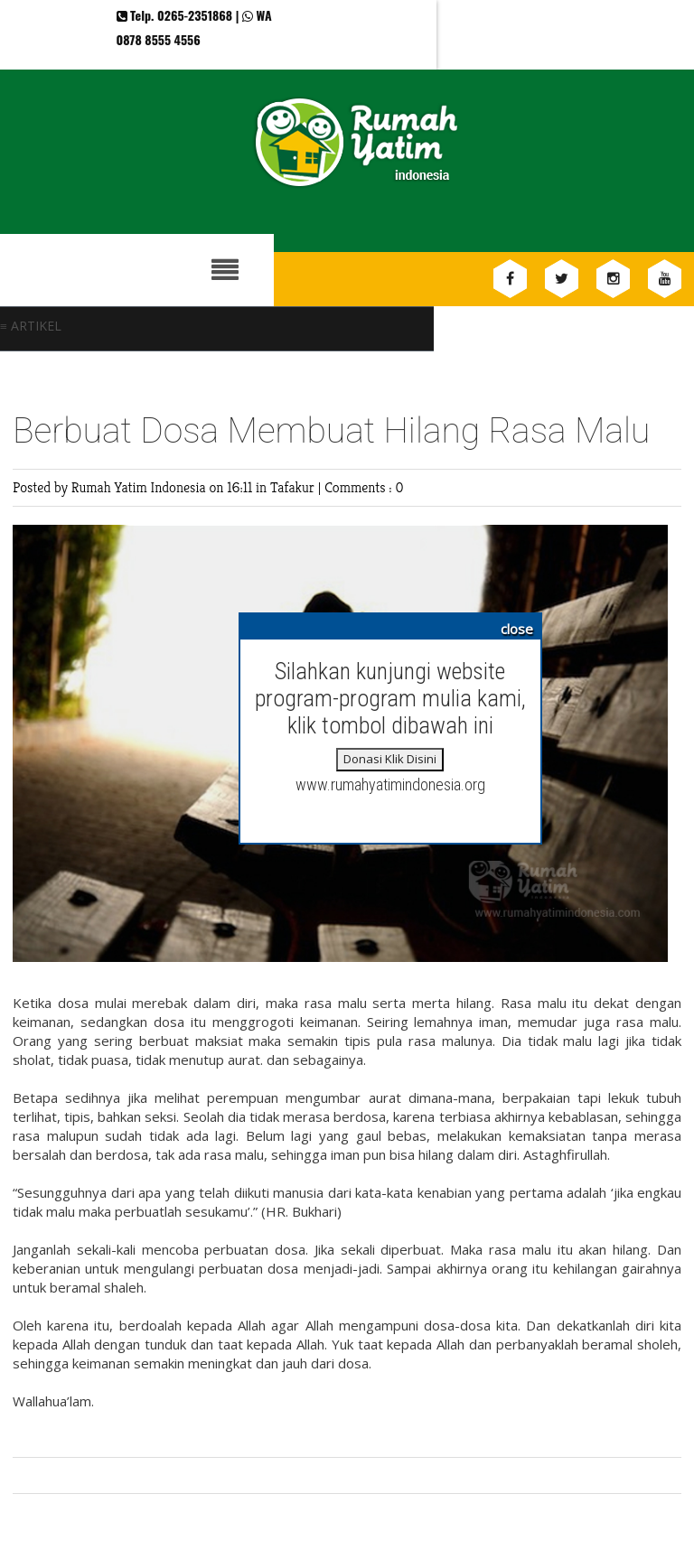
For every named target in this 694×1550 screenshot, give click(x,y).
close (517, 629)
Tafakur (294, 487)
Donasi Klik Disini (389, 759)
